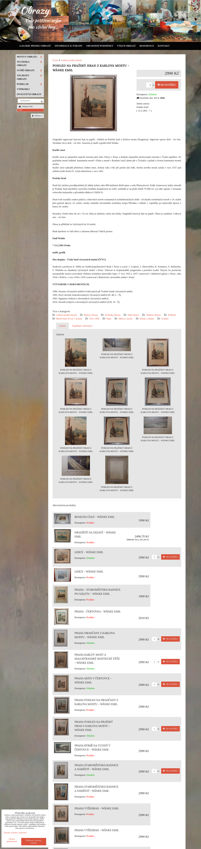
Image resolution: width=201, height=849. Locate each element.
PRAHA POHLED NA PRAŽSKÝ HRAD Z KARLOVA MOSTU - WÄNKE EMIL (94, 726)
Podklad (172, 315)
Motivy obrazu (91, 315)
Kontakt (164, 45)
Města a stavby (125, 318)
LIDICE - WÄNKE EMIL (89, 552)
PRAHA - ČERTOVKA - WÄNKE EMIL (98, 611)
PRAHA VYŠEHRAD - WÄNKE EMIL (97, 808)
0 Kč (20, 110)
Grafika (164, 318)
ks (150, 85)
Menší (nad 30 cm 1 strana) (69, 318)
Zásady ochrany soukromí (15, 832)
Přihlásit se (37, 116)
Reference (147, 45)
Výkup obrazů (126, 45)
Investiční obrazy (29, 94)
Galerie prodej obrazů (35, 45)
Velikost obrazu (153, 315)
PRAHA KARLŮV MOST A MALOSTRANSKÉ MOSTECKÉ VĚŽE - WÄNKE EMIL (97, 659)
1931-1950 (94, 318)
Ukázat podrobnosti (12, 840)
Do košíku (166, 84)
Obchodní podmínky (99, 45)
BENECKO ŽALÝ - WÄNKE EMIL (95, 517)
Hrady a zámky (147, 318)
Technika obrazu (112, 315)
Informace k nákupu (69, 45)
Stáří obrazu (133, 315)
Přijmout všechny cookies (34, 841)
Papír (108, 318)
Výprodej (23, 89)
